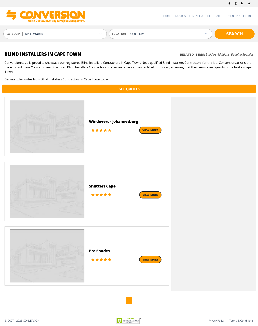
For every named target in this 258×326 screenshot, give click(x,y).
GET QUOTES (129, 89)
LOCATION (119, 34)
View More (150, 130)
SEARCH (234, 34)
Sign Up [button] (233, 16)
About (220, 16)
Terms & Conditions (241, 320)
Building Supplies (242, 54)
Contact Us (196, 16)
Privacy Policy (216, 320)
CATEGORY (13, 34)
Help (210, 16)
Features (180, 16)
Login (247, 16)
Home (167, 16)
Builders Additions (217, 54)
